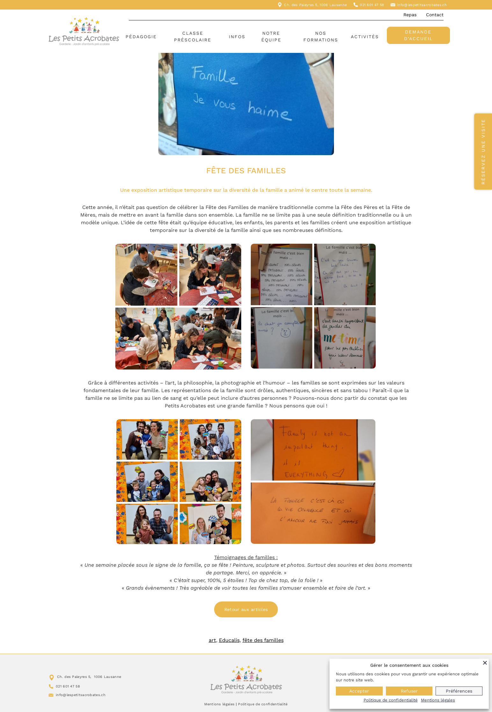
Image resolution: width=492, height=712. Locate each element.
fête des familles (263, 640)
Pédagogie (141, 36)
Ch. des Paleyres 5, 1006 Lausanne (315, 5)
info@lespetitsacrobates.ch (422, 5)
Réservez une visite (483, 151)
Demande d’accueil (418, 35)
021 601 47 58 (372, 5)
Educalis (229, 640)
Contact (435, 14)
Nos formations (320, 36)
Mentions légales (219, 704)
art (212, 640)
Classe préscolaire (192, 36)
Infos (237, 36)
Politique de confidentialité (262, 704)
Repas (409, 14)
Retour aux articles (246, 609)
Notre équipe (271, 36)
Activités (365, 36)
